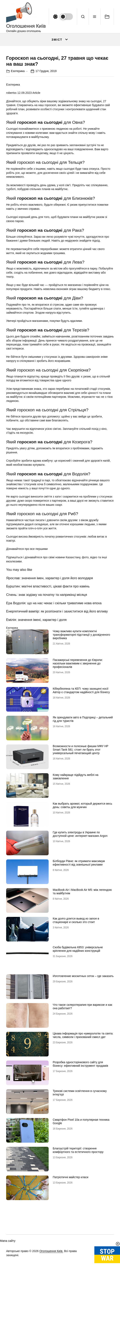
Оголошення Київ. (51, 1311)
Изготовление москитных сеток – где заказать (83, 1036)
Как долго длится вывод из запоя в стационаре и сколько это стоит (76, 981)
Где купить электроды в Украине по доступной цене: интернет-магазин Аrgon (80, 894)
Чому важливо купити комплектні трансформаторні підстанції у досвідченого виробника (81, 695)
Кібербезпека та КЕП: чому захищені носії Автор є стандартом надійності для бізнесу (81, 751)
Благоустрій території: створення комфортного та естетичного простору (78, 1211)
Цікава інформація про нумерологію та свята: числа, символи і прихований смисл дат (83, 1096)
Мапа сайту (7, 1301)
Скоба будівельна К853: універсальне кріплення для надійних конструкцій (78, 1009)
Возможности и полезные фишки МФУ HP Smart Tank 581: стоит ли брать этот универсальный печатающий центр (80, 810)
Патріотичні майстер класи (70, 1238)
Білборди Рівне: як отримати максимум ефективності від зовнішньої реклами (79, 923)
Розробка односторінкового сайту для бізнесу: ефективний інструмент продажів (80, 1124)
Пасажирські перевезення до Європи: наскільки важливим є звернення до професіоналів (78, 724)
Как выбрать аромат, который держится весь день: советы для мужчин (82, 866)
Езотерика (18, 131)
